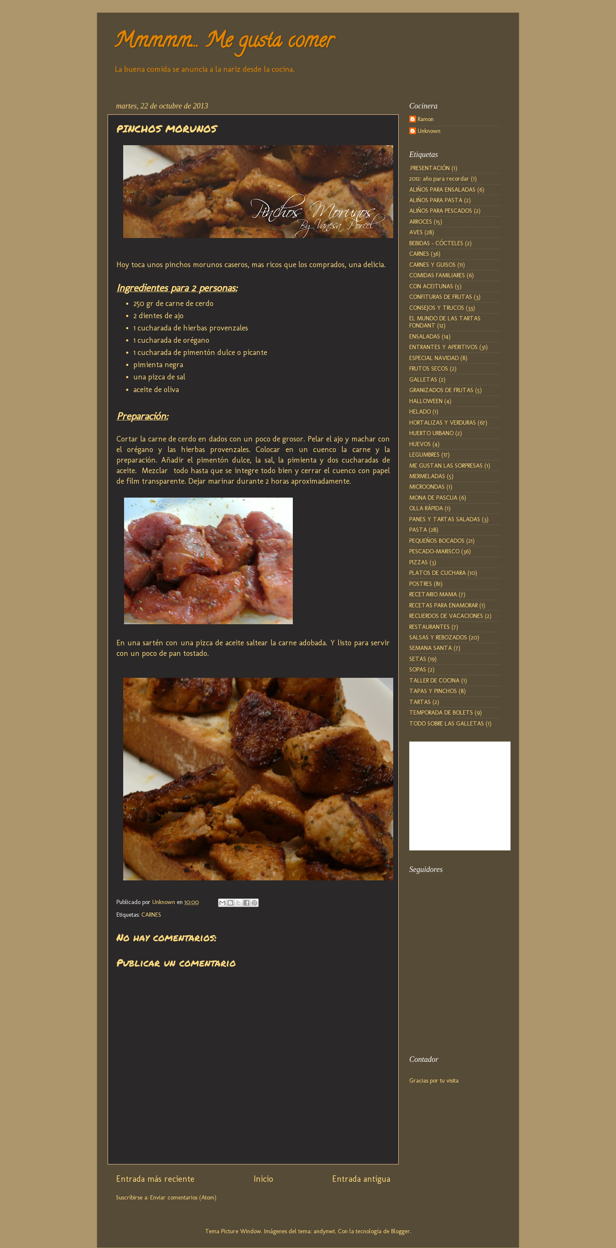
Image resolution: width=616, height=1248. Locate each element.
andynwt (324, 1231)
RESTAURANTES (429, 627)
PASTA (418, 529)
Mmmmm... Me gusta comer (223, 42)
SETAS (417, 659)
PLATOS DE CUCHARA (437, 573)
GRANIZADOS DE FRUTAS (441, 390)
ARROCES (420, 221)
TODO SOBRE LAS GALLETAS (446, 723)
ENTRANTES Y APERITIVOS (443, 347)
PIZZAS (418, 562)
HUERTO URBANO (431, 433)
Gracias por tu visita (434, 1080)
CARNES (151, 914)
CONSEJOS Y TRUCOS (436, 307)
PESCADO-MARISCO (434, 551)
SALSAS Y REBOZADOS (438, 637)
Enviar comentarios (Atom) (183, 1197)
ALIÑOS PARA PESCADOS (440, 210)
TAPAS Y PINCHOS (433, 691)
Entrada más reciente (155, 1179)
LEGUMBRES (424, 454)
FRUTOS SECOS (428, 368)
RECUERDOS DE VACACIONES (446, 616)
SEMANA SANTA (430, 648)
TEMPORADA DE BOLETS (441, 712)
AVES (416, 232)
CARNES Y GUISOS (432, 264)
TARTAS (420, 702)
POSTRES (420, 583)
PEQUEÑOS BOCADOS (437, 540)
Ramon (426, 119)
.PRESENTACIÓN (429, 168)
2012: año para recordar (439, 178)
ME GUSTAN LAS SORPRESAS (446, 465)
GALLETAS (423, 379)
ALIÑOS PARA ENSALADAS (442, 189)
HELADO (420, 411)
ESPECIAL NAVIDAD (434, 358)
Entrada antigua (361, 1179)
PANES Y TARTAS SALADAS (444, 519)
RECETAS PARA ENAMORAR (443, 605)
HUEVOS (420, 444)
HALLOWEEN (426, 401)
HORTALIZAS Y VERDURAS (442, 422)
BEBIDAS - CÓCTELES (436, 243)
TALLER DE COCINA (434, 680)
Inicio (263, 1179)
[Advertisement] (451, 998)
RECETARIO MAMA (433, 594)
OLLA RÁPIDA (426, 508)
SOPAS (417, 669)
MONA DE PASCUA (433, 497)
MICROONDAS (427, 486)
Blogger (400, 1231)
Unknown (429, 131)
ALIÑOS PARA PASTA (435, 200)
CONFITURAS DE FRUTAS (440, 296)
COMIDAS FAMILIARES (437, 275)
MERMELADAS (427, 476)
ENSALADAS (424, 336)
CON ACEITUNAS (431, 286)
